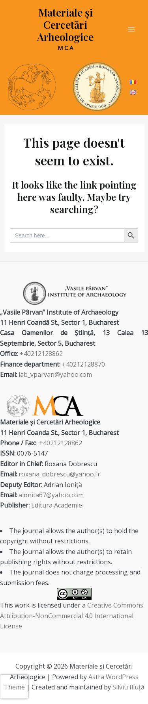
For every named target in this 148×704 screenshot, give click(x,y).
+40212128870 (83, 364)
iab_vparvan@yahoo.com (55, 374)
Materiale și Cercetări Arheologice (65, 25)
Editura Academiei (57, 505)
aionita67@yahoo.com (51, 495)
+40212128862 (41, 353)
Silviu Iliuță (128, 687)
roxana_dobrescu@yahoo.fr (59, 474)
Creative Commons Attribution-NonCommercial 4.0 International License (71, 615)
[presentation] (14, 686)
